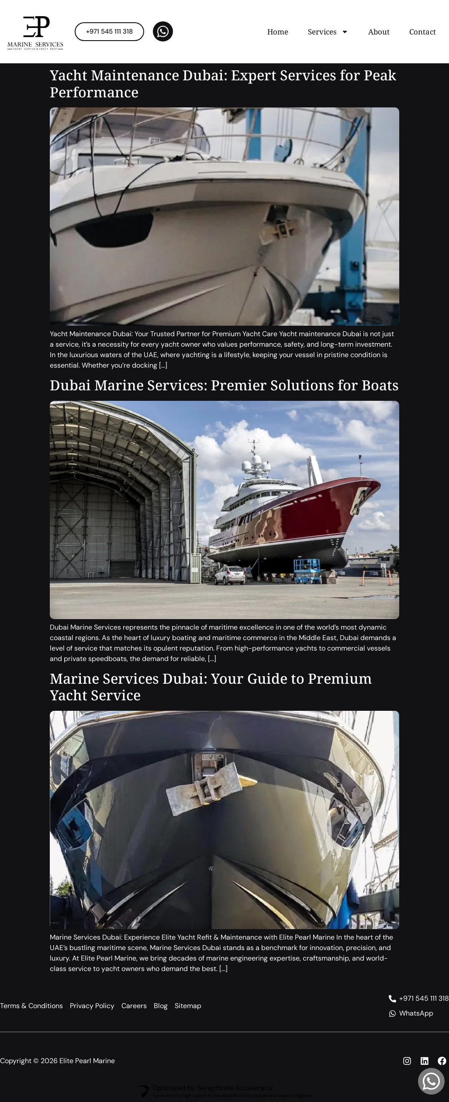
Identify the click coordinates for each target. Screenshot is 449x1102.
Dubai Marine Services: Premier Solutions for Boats (224, 384)
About (379, 32)
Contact (422, 32)
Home (277, 32)
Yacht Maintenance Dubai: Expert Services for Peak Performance (223, 83)
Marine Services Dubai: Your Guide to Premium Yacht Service (211, 686)
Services (328, 32)
